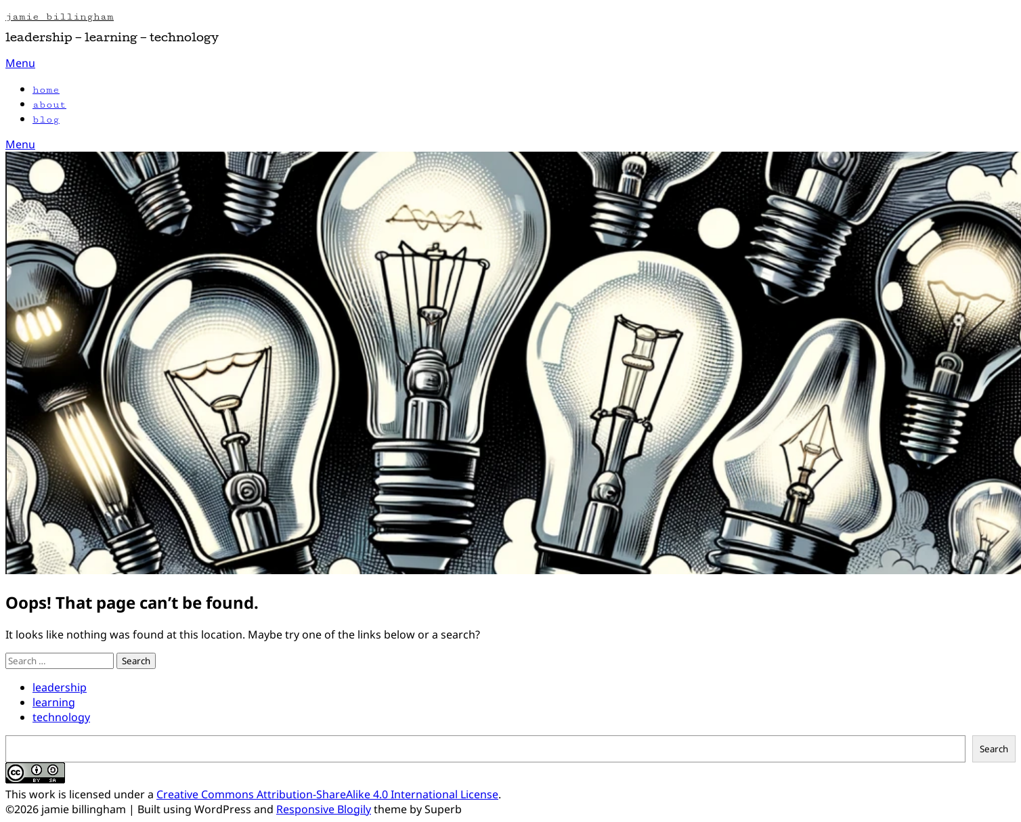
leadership (59, 687)
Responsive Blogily (323, 809)
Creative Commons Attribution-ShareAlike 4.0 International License (327, 794)
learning (53, 702)
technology (61, 717)
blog (46, 119)
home (46, 89)
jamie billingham (59, 16)
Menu (20, 63)
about (49, 104)
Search (994, 749)
